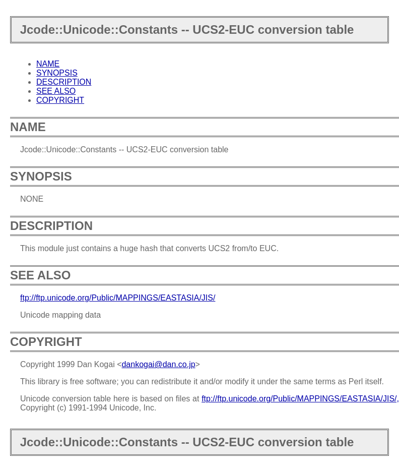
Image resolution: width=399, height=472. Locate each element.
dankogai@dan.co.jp (158, 364)
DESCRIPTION (63, 82)
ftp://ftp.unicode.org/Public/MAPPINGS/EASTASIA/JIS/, (300, 398)
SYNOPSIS (57, 73)
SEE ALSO (56, 91)
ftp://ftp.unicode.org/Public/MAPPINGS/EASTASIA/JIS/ (117, 297)
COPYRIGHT (60, 100)
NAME (47, 64)
